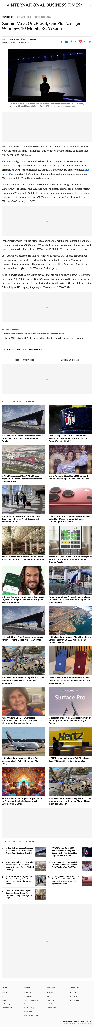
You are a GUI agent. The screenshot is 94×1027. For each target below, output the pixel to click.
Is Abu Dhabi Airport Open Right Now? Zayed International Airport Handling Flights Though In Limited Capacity (70, 801)
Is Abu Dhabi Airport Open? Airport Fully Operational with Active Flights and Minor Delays (21, 761)
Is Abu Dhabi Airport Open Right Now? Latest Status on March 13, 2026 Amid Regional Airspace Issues (70, 640)
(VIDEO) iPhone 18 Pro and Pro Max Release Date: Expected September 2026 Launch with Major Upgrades (70, 680)
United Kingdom (52, 1004)
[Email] (85, 41)
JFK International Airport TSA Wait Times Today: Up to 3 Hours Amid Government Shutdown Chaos (21, 519)
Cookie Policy (29, 1008)
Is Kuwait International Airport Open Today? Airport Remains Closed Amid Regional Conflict (22, 438)
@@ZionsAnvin (29, 39)
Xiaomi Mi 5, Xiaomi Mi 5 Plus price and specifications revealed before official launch (43, 338)
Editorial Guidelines (69, 360)
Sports (4, 1000)
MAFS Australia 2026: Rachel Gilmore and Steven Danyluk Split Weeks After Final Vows (64, 864)
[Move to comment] (90, 41)
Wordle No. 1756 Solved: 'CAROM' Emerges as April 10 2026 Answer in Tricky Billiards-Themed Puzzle (70, 559)
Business (5, 992)
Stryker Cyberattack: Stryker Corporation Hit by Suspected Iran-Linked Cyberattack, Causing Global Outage (22, 801)
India (48, 996)
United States (52, 1008)
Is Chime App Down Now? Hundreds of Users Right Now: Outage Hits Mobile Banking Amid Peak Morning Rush (23, 599)
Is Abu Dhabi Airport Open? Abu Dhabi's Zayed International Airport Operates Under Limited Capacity (22, 478)
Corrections (28, 1012)
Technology (6, 1004)
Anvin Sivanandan (12, 39)
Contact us (28, 996)
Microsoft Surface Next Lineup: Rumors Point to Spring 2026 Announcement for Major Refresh (70, 720)
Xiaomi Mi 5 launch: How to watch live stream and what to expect (34, 334)
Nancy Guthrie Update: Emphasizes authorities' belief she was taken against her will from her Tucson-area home (22, 720)
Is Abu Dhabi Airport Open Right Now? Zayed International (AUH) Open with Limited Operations (23, 680)
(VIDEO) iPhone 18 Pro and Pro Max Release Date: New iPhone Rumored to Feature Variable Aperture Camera (69, 519)
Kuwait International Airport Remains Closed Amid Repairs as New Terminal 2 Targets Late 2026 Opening (70, 599)
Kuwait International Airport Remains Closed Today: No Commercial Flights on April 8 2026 (19, 894)
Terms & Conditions (31, 1000)
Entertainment (7, 1008)
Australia (50, 992)
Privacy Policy (29, 1004)
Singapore (50, 1000)
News (4, 996)
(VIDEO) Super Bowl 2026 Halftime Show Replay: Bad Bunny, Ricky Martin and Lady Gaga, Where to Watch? (68, 438)
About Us (27, 992)
